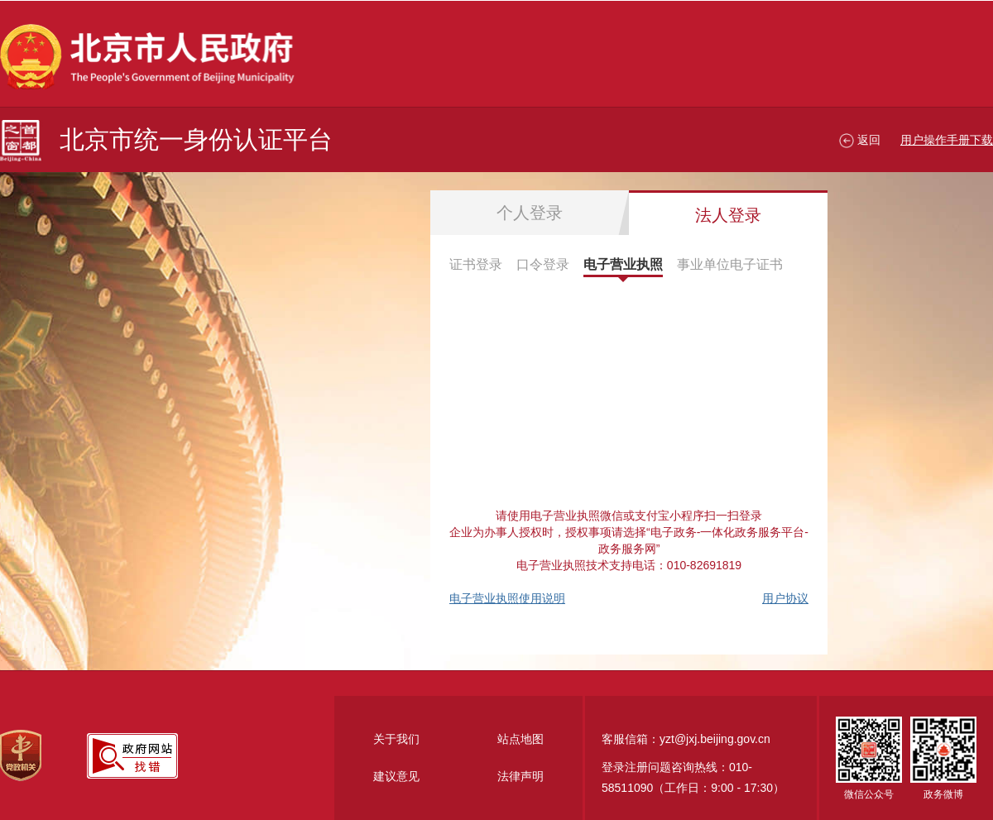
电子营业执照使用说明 (507, 598)
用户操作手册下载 (946, 139)
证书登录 (475, 264)
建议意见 (396, 776)
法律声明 (520, 776)
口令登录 (542, 264)
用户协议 (785, 598)
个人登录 (529, 213)
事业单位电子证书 (730, 264)
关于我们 (396, 739)
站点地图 (520, 739)
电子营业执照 (623, 264)
